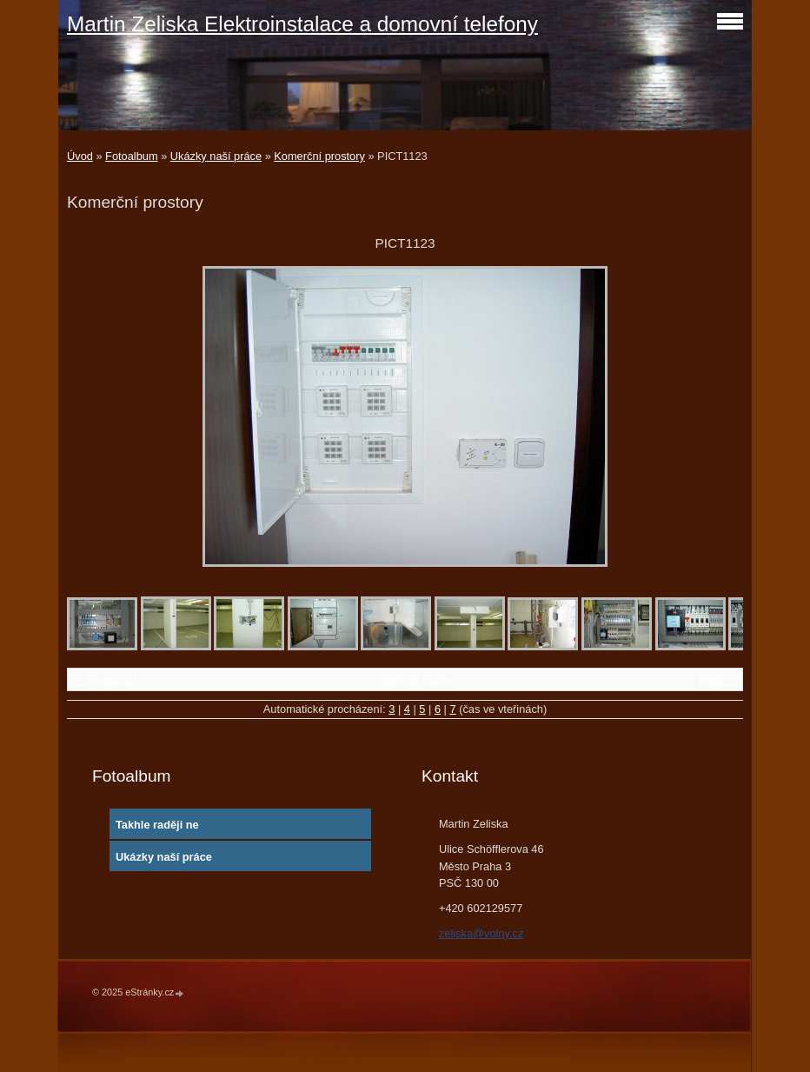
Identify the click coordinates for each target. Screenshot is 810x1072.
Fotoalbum (131, 156)
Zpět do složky (418, 679)
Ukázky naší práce (216, 156)
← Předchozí (104, 679)
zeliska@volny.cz (481, 933)
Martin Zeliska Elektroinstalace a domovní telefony (302, 24)
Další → (718, 679)
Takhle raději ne (157, 824)
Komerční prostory (319, 156)
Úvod (80, 156)
